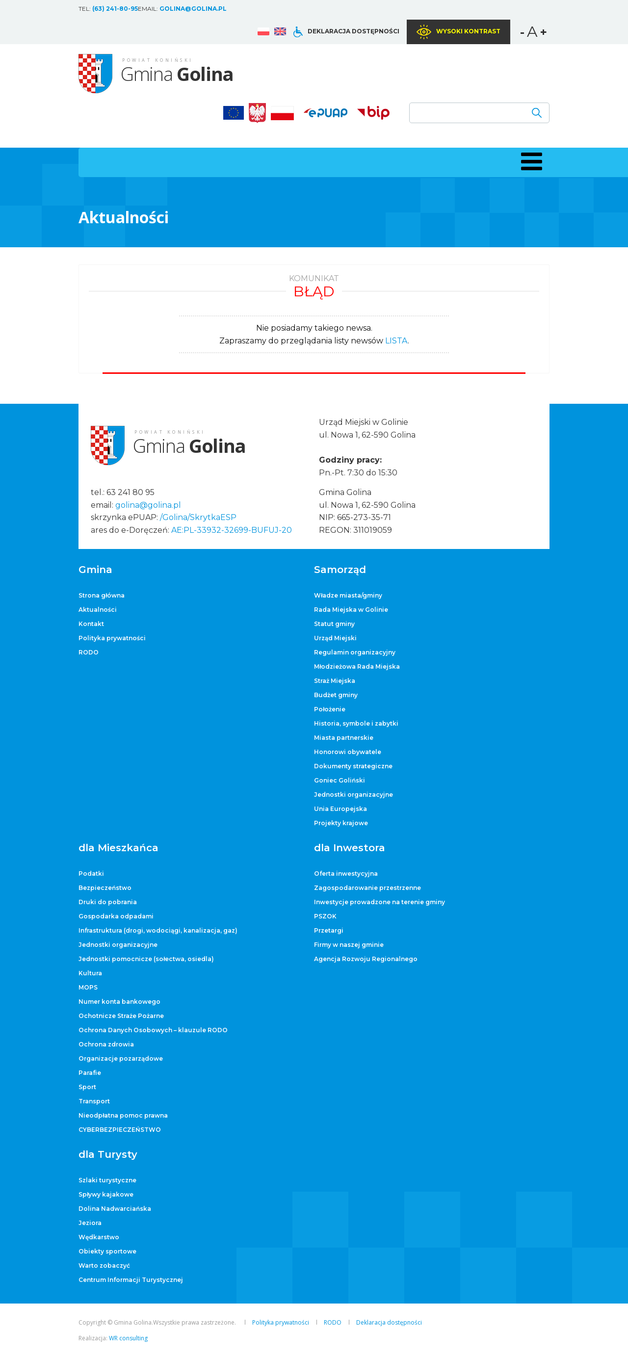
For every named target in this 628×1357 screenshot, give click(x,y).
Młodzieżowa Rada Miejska (357, 666)
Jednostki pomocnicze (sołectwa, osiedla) (146, 959)
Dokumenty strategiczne (353, 766)
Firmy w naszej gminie (349, 944)
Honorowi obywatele (347, 752)
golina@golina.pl (193, 8)
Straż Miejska (334, 680)
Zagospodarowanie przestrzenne (367, 887)
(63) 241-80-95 (115, 8)
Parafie (89, 1072)
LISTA (396, 340)
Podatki (91, 873)
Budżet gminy (336, 695)
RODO (88, 652)
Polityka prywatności (112, 638)
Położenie (329, 709)
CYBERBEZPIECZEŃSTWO (119, 1129)
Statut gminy (334, 623)
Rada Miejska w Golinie (351, 609)
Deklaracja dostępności (353, 31)
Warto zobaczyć (104, 1265)
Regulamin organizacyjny (354, 652)
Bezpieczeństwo (104, 887)
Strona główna (101, 595)
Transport (94, 1101)
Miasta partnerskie (343, 737)
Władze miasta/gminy (348, 595)
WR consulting (128, 1338)
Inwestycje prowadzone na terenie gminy (379, 902)
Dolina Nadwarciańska (114, 1208)
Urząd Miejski (335, 638)
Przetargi (328, 930)
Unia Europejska (340, 808)
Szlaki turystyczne (107, 1180)
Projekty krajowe (341, 823)
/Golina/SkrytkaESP (198, 517)
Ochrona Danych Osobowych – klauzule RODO (153, 1030)
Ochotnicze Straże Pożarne (121, 1015)
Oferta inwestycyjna (346, 873)
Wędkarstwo (98, 1237)
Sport (87, 1087)
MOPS (88, 987)
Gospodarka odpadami (116, 916)
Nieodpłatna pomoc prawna (123, 1115)
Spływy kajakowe (105, 1194)
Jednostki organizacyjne (353, 794)
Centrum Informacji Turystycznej (130, 1279)
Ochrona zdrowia (106, 1044)
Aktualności (97, 609)
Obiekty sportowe (107, 1251)
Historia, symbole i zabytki (356, 723)
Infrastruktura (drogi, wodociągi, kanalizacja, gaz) (157, 930)
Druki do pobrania (107, 902)
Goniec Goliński (339, 780)
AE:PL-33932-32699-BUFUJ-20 (231, 530)
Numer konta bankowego (119, 1001)
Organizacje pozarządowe (120, 1058)
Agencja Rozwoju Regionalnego (366, 959)
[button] (530, 161)
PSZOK (325, 916)
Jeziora (90, 1223)
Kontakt (91, 623)
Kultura (90, 973)
